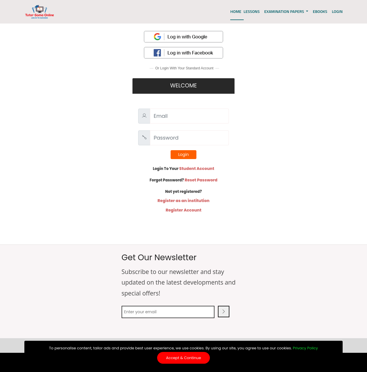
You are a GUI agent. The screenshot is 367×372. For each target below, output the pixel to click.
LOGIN (337, 11)
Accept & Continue (183, 358)
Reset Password (201, 180)
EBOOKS (320, 11)
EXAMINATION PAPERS (284, 11)
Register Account (184, 210)
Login (183, 154)
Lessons (252, 11)
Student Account (196, 168)
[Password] (189, 137)
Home (235, 11)
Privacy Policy (305, 348)
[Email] (189, 116)
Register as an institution (183, 200)
